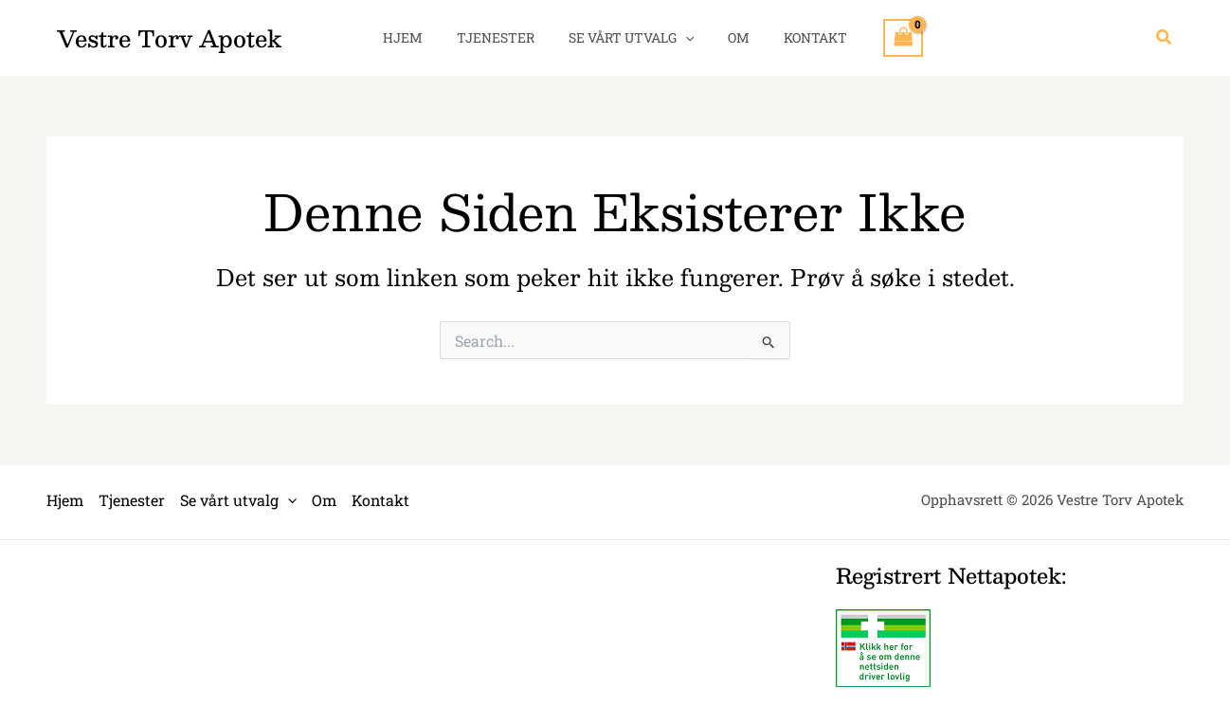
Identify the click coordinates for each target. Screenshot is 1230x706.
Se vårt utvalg (631, 38)
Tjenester (503, 37)
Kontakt (800, 37)
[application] (685, 38)
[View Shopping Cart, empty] (884, 38)
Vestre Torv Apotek (169, 38)
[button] (1164, 38)
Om (731, 37)
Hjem (418, 37)
